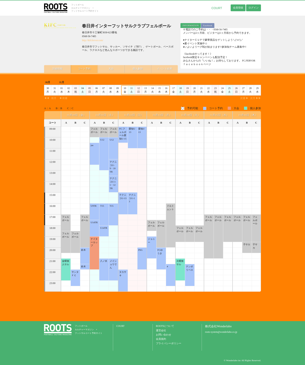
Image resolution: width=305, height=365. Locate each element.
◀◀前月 (50, 98)
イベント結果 (158, 68)
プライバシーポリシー (168, 343)
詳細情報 (57, 68)
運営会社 (161, 330)
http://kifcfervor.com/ (92, 40)
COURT (216, 8)
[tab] (190, 25)
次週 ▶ (244, 98)
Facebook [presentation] (207, 25)
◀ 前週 (63, 98)
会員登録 (238, 7)
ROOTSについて (165, 326)
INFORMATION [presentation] (191, 25)
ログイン (253, 7)
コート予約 (82, 68)
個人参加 (133, 68)
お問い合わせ (163, 334)
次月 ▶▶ (255, 98)
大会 (107, 68)
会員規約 (161, 339)
